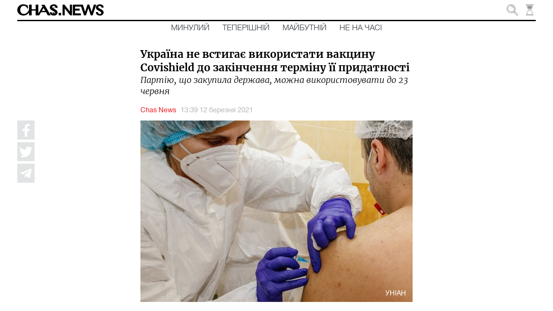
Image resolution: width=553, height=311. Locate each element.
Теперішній (246, 28)
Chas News (158, 111)
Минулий (190, 28)
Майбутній (305, 28)
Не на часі (361, 28)
